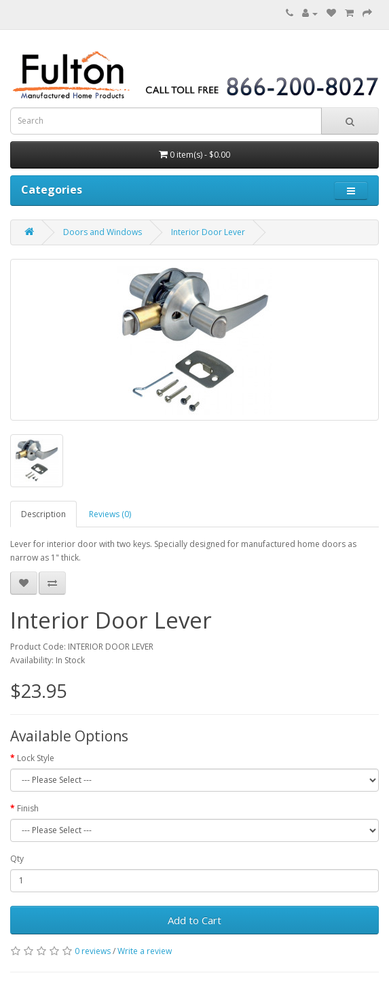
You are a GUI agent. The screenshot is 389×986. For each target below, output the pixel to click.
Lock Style (35, 758)
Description (43, 514)
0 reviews (93, 951)
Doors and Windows (102, 232)
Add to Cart (194, 920)
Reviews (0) (110, 514)
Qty (17, 858)
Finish (28, 808)
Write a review (144, 951)
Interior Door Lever (208, 232)
